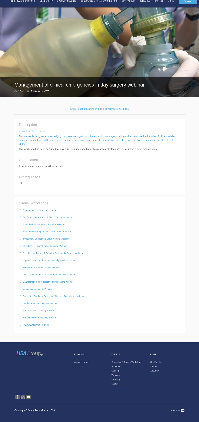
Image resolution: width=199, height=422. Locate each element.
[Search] (191, 6)
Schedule (115, 366)
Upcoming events (81, 362)
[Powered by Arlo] (178, 410)
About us (154, 371)
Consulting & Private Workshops (126, 362)
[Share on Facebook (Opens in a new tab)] (17, 397)
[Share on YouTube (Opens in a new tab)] (28, 397)
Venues (153, 366)
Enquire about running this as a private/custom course (99, 109)
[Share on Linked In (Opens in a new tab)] (23, 397)
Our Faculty (155, 362)
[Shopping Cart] (195, 6)
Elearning (115, 379)
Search (114, 384)
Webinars (115, 375)
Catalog (115, 371)
